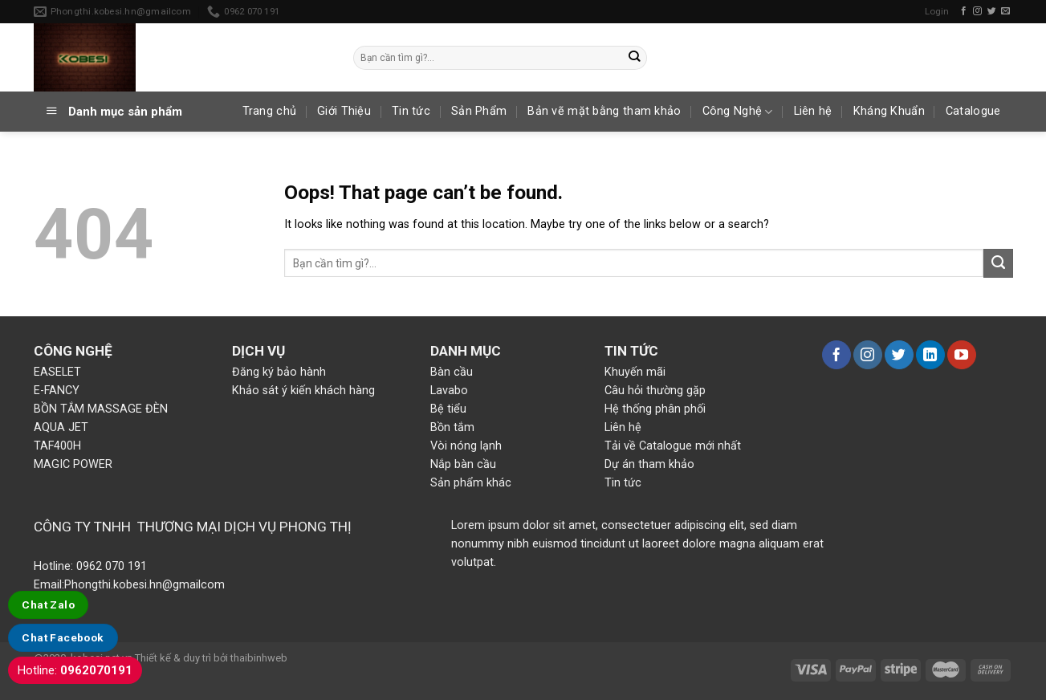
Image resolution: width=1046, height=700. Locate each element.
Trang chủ (269, 111)
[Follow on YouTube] (961, 354)
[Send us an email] (1005, 11)
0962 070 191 (110, 566)
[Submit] (634, 57)
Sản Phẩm (479, 111)
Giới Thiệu (344, 111)
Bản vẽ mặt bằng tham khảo (604, 111)
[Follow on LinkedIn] (930, 354)
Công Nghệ (737, 112)
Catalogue (973, 111)
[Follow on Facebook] (963, 11)
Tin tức (411, 111)
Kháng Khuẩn (889, 111)
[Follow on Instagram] (977, 11)
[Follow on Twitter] (991, 11)
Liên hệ (813, 111)
